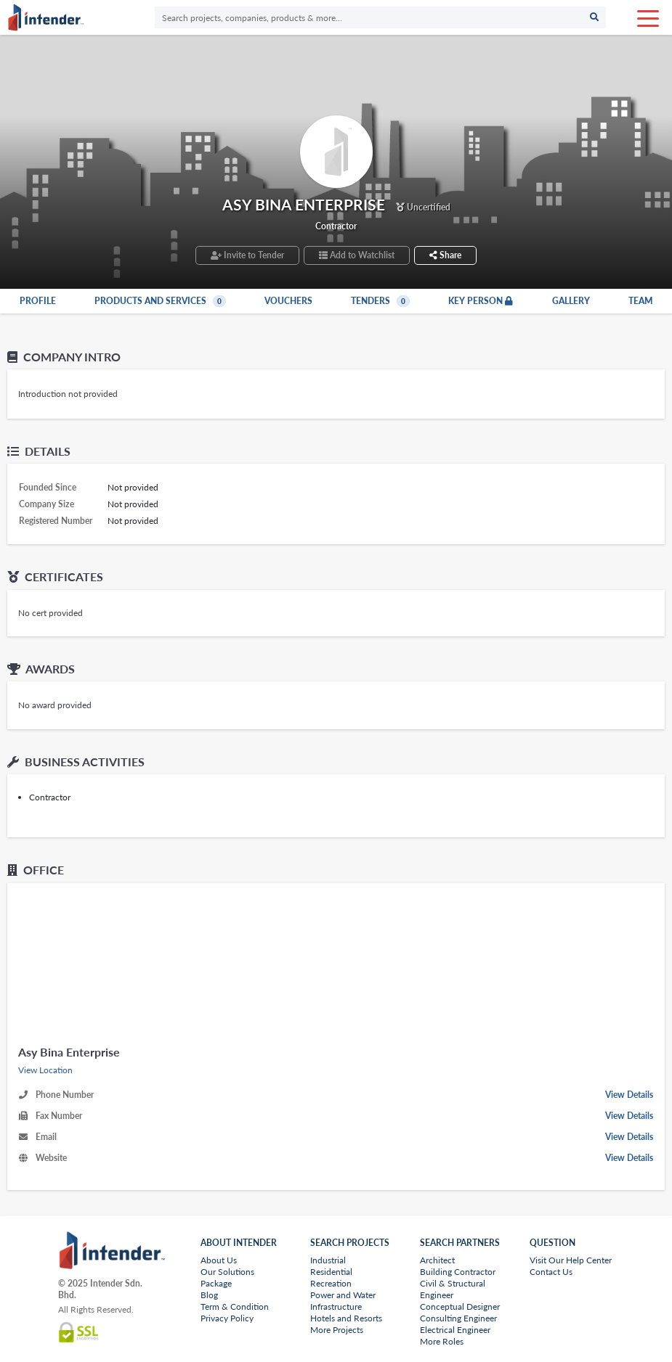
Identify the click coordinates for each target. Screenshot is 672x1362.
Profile (38, 301)
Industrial (328, 1260)
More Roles (441, 1341)
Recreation (331, 1283)
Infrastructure (336, 1306)
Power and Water (343, 1294)
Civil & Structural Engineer (452, 1289)
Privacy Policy (227, 1318)
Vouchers (288, 301)
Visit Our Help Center (571, 1260)
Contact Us (551, 1271)
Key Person (480, 301)
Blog (209, 1294)
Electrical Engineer (455, 1329)
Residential (331, 1271)
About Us (219, 1260)
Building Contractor (457, 1271)
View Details (629, 1094)
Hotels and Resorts (346, 1318)
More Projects (336, 1329)
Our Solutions (227, 1271)
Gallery (571, 301)
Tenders (380, 301)
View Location (45, 1069)
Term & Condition (235, 1306)
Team (640, 301)
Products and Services (160, 301)
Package (216, 1283)
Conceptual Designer (460, 1306)
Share (445, 255)
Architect (437, 1260)
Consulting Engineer (458, 1318)
